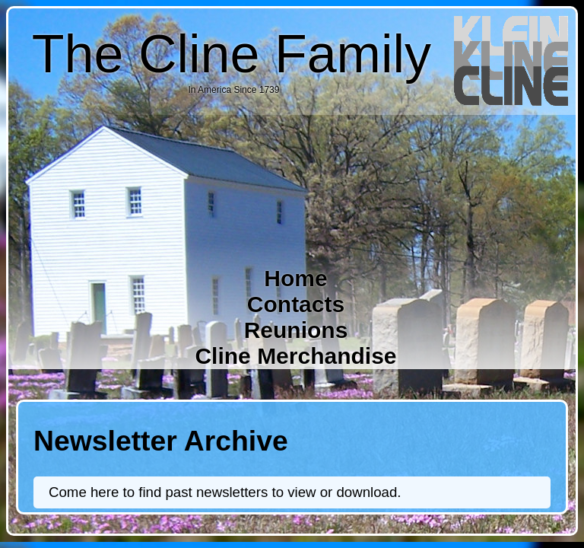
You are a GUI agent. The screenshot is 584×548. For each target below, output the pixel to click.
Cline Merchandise (295, 355)
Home (295, 278)
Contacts (295, 304)
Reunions (296, 329)
